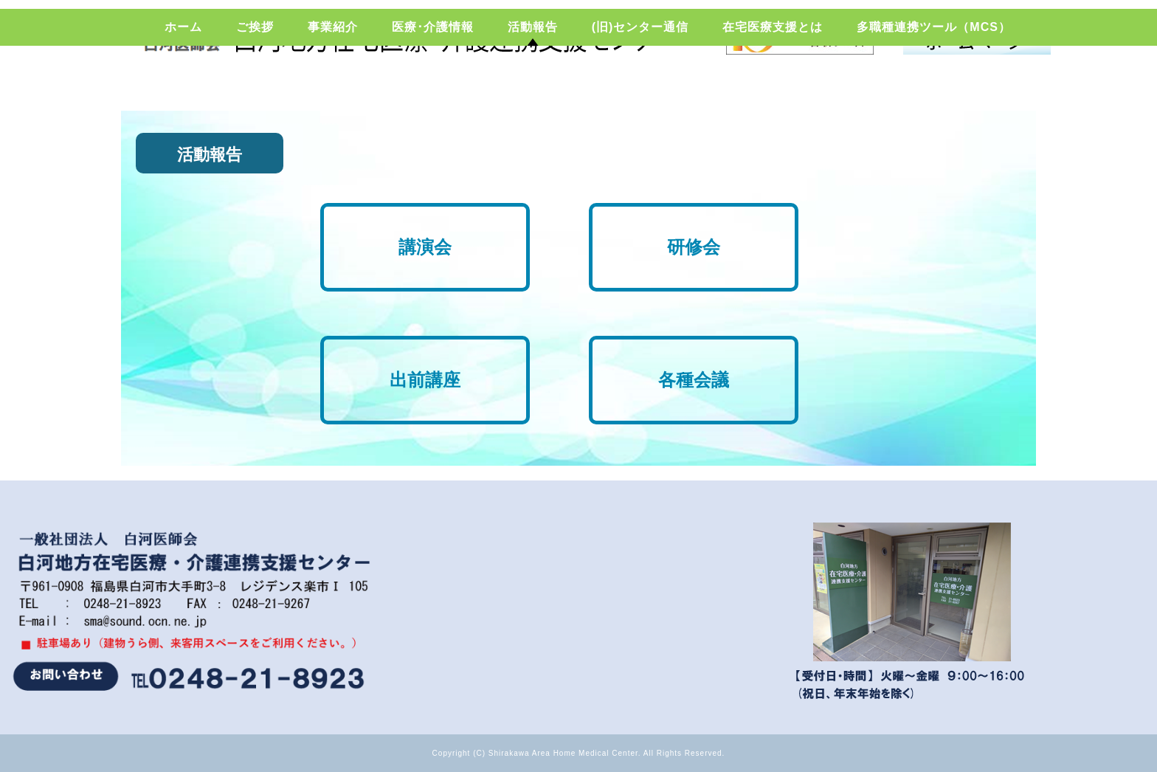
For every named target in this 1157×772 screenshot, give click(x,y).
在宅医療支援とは (772, 84)
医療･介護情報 (433, 84)
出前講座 (425, 380)
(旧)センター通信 (640, 84)
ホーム (183, 84)
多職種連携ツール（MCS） (934, 84)
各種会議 (693, 380)
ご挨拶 (255, 84)
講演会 (425, 247)
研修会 (693, 247)
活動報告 (533, 84)
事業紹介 (333, 84)
